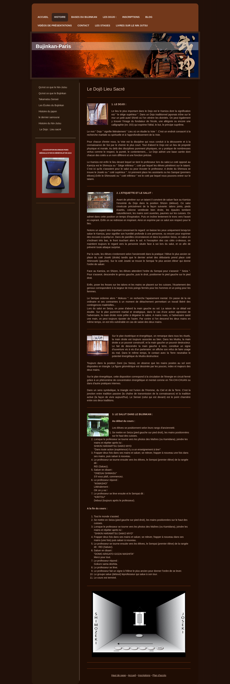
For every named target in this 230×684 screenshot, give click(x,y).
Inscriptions (144, 675)
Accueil (132, 675)
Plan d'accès (159, 675)
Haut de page (118, 675)
